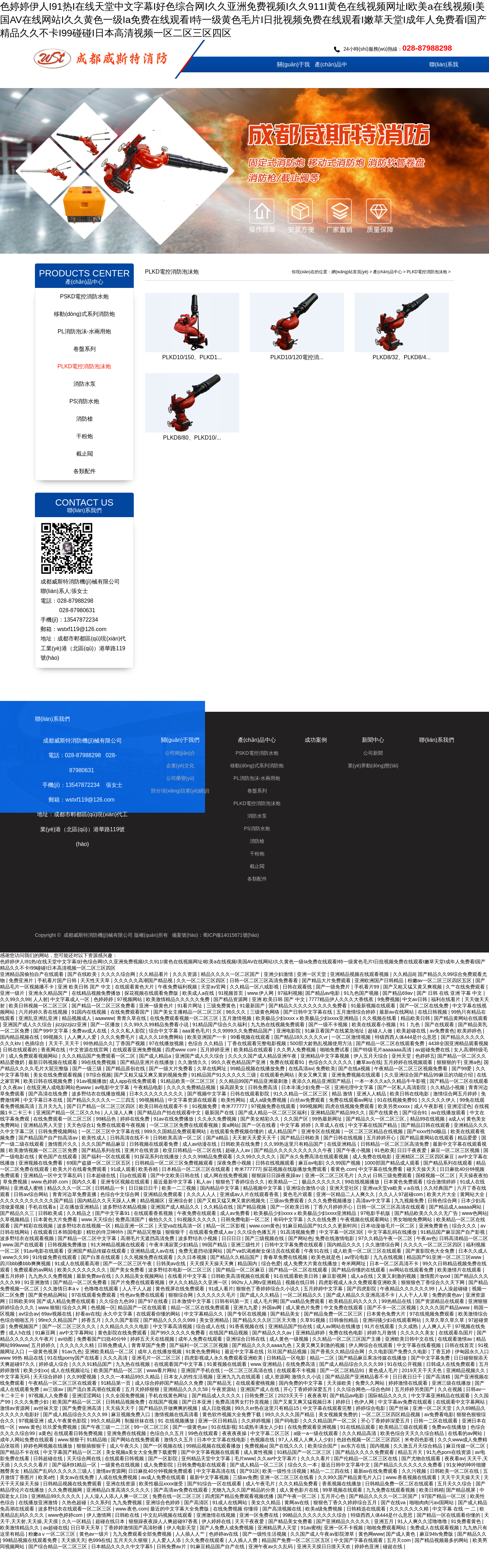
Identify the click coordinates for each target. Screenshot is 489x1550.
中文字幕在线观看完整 (328, 1408)
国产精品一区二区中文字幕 (88, 1238)
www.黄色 (29, 1427)
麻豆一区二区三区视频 (456, 1150)
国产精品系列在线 (101, 1150)
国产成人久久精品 (260, 1295)
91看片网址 (190, 1005)
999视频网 (311, 1106)
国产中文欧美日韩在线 (176, 1175)
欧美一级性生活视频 (285, 1471)
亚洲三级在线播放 (452, 1383)
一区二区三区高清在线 (249, 1370)
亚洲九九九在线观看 (239, 1376)
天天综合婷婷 (48, 1376)
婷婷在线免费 (135, 1119)
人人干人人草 (414, 1295)
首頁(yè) (256, 80)
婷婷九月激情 (382, 1332)
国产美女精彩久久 (260, 1119)
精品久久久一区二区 (70, 1188)
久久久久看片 (316, 1458)
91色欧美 (384, 1150)
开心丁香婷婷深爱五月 (308, 1389)
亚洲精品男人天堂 (43, 1125)
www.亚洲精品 (266, 1364)
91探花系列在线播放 (157, 1156)
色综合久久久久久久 (331, 1062)
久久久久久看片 (31, 1465)
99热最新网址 (327, 1119)
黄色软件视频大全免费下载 (232, 1414)
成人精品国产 (283, 1131)
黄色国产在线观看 (58, 1156)
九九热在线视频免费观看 (278, 1024)
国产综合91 (415, 1112)
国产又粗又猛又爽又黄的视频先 (232, 1200)
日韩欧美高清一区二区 (178, 1137)
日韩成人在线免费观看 (451, 1364)
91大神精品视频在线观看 (118, 1244)
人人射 (40, 999)
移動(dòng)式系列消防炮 (84, 314)
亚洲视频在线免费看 (41, 1163)
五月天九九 (51, 1106)
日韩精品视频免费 (125, 1402)
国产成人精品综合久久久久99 (352, 1364)
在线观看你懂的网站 (159, 1314)
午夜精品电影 (148, 1087)
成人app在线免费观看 (133, 1081)
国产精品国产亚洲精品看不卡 (357, 1376)
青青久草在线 (132, 1018)
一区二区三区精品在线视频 (374, 1131)
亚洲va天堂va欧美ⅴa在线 (392, 1188)
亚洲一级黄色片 (157, 1005)
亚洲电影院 (289, 1031)
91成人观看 (123, 1169)
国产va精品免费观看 (303, 1301)
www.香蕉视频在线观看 (412, 1477)
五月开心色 (333, 1496)
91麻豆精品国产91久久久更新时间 (320, 1226)
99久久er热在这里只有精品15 (267, 1408)
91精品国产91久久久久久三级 (224, 1075)
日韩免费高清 (263, 1087)
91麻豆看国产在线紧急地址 (335, 1031)
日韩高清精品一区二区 (463, 1238)
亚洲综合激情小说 (306, 1188)
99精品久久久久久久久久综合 (315, 1515)
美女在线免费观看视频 (58, 1075)
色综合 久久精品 (206, 1043)
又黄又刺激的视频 (397, 1276)
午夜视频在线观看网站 (365, 1219)
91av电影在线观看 (44, 1251)
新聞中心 (406, 80)
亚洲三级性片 (246, 1244)
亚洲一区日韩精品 (218, 1421)
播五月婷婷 (13, 1276)
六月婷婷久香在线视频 (44, 1012)
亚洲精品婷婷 (310, 1332)
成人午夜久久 (125, 1446)
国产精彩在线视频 (34, 1226)
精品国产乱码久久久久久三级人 (58, 1471)
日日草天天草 (86, 1527)
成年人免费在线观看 (201, 1339)
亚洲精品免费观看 (163, 1194)
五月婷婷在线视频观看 (409, 1062)
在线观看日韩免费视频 (79, 1433)
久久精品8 (404, 974)
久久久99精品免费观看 (208, 1156)
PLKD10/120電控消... (296, 357)
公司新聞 (373, 753)
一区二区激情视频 (351, 1037)
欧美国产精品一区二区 (119, 1370)
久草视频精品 (15, 1219)
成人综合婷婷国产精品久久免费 (170, 1383)
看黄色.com (343, 1169)
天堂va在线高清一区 (181, 1226)
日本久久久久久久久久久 (156, 1093)
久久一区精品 (77, 1521)
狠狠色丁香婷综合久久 (241, 1182)
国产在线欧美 (82, 974)
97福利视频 (290, 993)
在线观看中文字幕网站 (461, 1402)
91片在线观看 (379, 1326)
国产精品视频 (252, 1207)
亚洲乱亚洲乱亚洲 (39, 1018)
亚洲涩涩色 (459, 1106)
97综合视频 (98, 1075)
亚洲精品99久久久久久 (56, 1496)
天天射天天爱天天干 (255, 1137)
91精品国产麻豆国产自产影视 (453, 1232)
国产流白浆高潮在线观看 (94, 1389)
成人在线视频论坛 (71, 1370)
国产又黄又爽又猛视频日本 (303, 1402)
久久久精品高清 (360, 1433)
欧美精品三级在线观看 (404, 1427)
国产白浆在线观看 (101, 1257)
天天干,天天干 (65, 1043)
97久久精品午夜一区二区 (386, 1238)
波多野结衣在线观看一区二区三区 (75, 1509)
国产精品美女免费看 (291, 1521)
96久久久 (236, 1012)
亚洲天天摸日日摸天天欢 (324, 1546)
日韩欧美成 (51, 1213)
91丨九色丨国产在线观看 (427, 1024)
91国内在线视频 (90, 1012)
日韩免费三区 (260, 1395)
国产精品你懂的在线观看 (359, 1270)
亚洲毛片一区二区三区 (157, 1358)
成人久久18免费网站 (161, 1037)
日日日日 (231, 1238)
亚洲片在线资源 (142, 1150)
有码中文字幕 (288, 1219)
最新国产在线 (220, 1112)
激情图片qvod (435, 1276)
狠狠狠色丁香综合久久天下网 (433, 1282)
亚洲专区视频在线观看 (126, 1182)
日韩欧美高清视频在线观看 (241, 1276)
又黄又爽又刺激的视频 (321, 1345)
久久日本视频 (192, 1257)
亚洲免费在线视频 (127, 1433)
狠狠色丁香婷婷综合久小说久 (268, 1288)
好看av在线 (87, 1314)
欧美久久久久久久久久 (82, 1270)
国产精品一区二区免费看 (80, 1282)
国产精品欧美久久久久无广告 (426, 1213)
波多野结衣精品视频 (125, 1207)
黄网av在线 (297, 1502)
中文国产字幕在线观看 (359, 1540)
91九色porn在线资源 (449, 1452)
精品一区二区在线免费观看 (201, 1307)
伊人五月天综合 (371, 1056)
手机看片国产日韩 (57, 980)
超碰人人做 (381, 1031)
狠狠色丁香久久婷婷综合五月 (345, 1502)
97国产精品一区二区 (444, 1496)
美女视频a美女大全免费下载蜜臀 (142, 1452)
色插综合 (35, 1043)
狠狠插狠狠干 (91, 1446)
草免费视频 (16, 1182)
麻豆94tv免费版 (436, 1534)
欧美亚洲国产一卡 (207, 1037)
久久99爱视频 (82, 1376)
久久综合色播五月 (257, 1232)
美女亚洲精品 (214, 1320)
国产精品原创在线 (126, 1068)
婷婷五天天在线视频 (153, 1339)
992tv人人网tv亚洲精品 (257, 1282)
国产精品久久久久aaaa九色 (262, 1345)
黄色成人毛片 (383, 1370)
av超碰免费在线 (433, 1049)
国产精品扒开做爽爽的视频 (169, 1408)
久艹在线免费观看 (466, 987)
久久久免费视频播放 (330, 1200)
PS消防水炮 (84, 401)
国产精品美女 (285, 1314)
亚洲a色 (472, 1062)
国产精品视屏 (461, 1490)
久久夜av (13, 1087)
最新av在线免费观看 (376, 1471)
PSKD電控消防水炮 (84, 296)
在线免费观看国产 (130, 1012)
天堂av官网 (214, 987)
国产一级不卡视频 (328, 1024)
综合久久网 (75, 1307)
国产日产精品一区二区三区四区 (102, 1106)
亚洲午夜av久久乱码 (271, 1546)
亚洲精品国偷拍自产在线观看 (32, 974)
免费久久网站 (370, 1383)
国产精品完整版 (145, 1232)
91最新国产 (253, 1005)
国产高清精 (439, 1376)
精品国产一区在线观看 (143, 1307)
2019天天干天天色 (422, 1370)
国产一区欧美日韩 (290, 1207)
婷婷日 (344, 1402)
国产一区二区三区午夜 (128, 1263)
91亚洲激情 (37, 1282)
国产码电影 (287, 1421)
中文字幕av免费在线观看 (405, 1402)
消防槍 (84, 419)
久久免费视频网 (65, 1490)
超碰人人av (238, 1150)
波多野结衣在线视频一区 (84, 1226)
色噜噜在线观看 (102, 1288)
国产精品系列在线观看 (448, 1163)
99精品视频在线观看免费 (30, 1540)
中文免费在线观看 (344, 1307)
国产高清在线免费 (48, 1093)
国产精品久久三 (18, 1213)
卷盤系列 (84, 349)
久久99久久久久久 (256, 1156)
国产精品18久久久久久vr (301, 1037)
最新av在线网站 (397, 1012)
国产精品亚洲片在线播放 (147, 1062)
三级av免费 (245, 1477)
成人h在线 (20, 1332)
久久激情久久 (193, 1062)
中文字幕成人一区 (70, 999)
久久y (364, 1175)
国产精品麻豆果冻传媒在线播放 (373, 1358)
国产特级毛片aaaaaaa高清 (383, 1049)
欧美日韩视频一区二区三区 (39, 1005)
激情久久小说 (307, 1376)
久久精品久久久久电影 (125, 1326)
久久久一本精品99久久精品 (131, 1376)
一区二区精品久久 (303, 1295)
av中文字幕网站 (77, 1332)
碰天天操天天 (422, 1169)
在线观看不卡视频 (297, 1370)
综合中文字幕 (164, 1031)
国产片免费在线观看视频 (138, 1282)
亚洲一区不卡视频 (344, 1527)
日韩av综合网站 (32, 1194)
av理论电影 (357, 1257)
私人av (204, 1182)
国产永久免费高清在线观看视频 (315, 1156)
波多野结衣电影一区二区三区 (180, 1270)
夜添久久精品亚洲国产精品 (322, 1081)
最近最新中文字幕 (173, 1182)
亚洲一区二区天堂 (433, 1408)
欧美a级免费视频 (324, 1509)
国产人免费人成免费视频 (227, 1527)
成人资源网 (277, 1376)
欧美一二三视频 (179, 1188)
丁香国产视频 (131, 1043)
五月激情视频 (237, 1018)
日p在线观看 (133, 1175)
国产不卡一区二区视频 (392, 1307)
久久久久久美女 (418, 1332)
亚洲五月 (384, 1521)
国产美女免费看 (128, 1270)
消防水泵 (84, 384)
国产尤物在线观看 (421, 1458)
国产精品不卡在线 (20, 1452)
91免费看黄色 (466, 1521)
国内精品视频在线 (20, 1037)
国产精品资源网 (231, 999)
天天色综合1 (80, 1125)
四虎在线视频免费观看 (350, 1106)
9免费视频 (389, 999)
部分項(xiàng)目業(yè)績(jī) (180, 791)
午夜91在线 (317, 1251)
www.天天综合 (96, 1219)
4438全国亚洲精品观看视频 (458, 1043)
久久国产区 (296, 1119)
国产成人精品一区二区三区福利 (273, 1112)
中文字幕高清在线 (216, 1471)
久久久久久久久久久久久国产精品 (37, 1200)
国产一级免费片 (333, 987)
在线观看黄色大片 (135, 987)
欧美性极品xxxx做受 (161, 1483)
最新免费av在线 (94, 1276)
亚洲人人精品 (372, 1093)
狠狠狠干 (175, 1232)
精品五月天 (411, 1452)
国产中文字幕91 (113, 1213)
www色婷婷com (66, 1515)
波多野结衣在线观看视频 (27, 1238)
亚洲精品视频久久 (466, 1370)
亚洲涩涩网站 (87, 1395)
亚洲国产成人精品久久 (176, 1207)
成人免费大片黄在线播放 (310, 1263)
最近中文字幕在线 (245, 1351)
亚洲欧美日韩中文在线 (410, 1339)
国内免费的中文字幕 (301, 1383)
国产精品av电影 (323, 993)
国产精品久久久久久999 (170, 1320)
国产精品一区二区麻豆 (241, 1270)
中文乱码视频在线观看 (168, 1515)
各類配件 (84, 471)
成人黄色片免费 (303, 1307)
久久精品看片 (154, 974)
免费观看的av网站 (34, 1270)
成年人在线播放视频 (160, 1351)
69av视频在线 (57, 1314)
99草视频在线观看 (342, 1490)
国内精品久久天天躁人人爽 (107, 1200)
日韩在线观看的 (20, 1049)
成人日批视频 (217, 1408)
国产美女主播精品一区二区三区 (188, 1012)
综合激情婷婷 (441, 1182)
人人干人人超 (137, 1288)
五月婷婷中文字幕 (324, 1288)
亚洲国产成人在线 (260, 1389)
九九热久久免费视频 (51, 1276)
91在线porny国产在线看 (73, 1358)
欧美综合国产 (323, 1446)
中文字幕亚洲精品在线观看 (441, 1395)
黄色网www (371, 1534)
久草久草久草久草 (445, 1320)
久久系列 (100, 1502)
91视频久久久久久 (197, 1219)
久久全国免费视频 (125, 1395)
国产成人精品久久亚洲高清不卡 (361, 1295)
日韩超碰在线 (48, 1458)
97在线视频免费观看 (432, 1314)
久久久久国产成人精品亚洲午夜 (263, 1056)
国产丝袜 (399, 1408)
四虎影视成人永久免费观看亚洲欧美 (358, 1282)
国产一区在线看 (259, 1125)
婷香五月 (91, 1320)
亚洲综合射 (181, 1200)
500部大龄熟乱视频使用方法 (321, 1043)
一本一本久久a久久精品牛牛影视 (391, 1081)
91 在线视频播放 (176, 1421)
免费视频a (256, 1446)
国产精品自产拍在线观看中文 (169, 1112)
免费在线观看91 (288, 1062)
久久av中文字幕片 (277, 1458)
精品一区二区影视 (226, 1226)
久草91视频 (313, 1320)
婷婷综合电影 (371, 1408)
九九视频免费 (409, 1200)
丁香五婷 (441, 1351)
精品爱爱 (468, 1137)
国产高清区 (197, 1502)
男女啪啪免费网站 (413, 1219)
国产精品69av (398, 993)
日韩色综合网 (443, 1200)
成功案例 (368, 80)
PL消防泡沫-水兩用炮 (84, 331)
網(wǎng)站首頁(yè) (349, 271)
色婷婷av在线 (224, 1534)
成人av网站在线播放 (339, 1326)
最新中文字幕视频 (210, 1477)
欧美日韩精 (431, 1490)
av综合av (29, 1314)
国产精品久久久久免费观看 (365, 1452)
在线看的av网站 (466, 1433)
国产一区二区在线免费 (425, 1005)
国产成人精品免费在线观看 (67, 1301)
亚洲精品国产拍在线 (291, 1326)
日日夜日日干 (408, 1376)
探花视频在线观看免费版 (152, 993)
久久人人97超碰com (401, 1194)
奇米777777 (235, 1106)
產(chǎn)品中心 (387, 271)
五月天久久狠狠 (131, 1540)
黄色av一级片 (94, 1534)
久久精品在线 (219, 1207)
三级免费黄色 (221, 1005)
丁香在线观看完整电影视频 (257, 1043)
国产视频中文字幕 (207, 1093)
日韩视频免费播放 (68, 1244)
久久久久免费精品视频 (192, 1087)
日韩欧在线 (128, 1515)
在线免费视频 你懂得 (236, 1509)
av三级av (53, 1389)
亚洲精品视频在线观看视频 (360, 974)
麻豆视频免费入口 (131, 1414)
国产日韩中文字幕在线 (308, 1012)
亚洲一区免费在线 (259, 1515)
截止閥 (84, 454)
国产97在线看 (153, 1301)
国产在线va (394, 1502)
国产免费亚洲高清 (82, 1408)
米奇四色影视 (419, 1439)
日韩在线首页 (460, 1345)
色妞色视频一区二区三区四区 (369, 1439)
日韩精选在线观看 (366, 1509)
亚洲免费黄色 (434, 1226)
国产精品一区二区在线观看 (459, 1081)
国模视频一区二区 (436, 1175)
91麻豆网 (46, 1332)
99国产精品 (215, 1244)
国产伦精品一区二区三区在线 (366, 1458)
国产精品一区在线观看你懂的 (449, 1515)
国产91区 (250, 1471)
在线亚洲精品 (342, 1144)
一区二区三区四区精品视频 (392, 1414)
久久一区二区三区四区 (201, 980)
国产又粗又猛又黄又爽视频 (413, 987)
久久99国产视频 (344, 1163)
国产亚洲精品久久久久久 (343, 1521)
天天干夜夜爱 (250, 1521)
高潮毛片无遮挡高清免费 (148, 1238)
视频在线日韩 (300, 1282)
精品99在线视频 (428, 1119)
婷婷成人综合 (54, 1364)
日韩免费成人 (113, 1345)
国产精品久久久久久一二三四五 (102, 1100)
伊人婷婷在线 (217, 1521)
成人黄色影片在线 (299, 1490)
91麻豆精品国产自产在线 (218, 1546)
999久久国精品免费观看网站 (175, 1131)
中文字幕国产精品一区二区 (73, 1452)
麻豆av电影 (310, 1163)
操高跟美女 (233, 1087)
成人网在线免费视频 (226, 1175)
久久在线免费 (322, 1219)
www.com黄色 (264, 1226)
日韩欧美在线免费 (241, 1144)
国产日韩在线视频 (343, 1137)
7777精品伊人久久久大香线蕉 (342, 999)
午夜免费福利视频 (178, 987)
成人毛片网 (265, 1301)
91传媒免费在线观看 (55, 1257)
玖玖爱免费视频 (60, 1427)
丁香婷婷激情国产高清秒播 (134, 1527)
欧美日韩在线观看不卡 (164, 1106)
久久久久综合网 (119, 974)
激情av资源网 (15, 1408)
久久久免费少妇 (32, 1402)
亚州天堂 (402, 1056)
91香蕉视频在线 (247, 1326)
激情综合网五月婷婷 (456, 1093)
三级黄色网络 (265, 1012)
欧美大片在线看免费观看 (80, 1169)
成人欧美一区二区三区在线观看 (368, 1251)
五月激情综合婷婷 (356, 1012)
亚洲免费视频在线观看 (356, 1075)
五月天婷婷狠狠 (143, 1389)
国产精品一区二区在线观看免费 (391, 1043)
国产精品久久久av (272, 1332)
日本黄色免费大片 (386, 1314)
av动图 (66, 1339)
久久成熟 (408, 1326)
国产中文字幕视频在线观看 (211, 1452)
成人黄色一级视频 (289, 1339)
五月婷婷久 (44, 1345)
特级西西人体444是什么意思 (406, 1037)
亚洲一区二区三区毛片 (330, 1175)
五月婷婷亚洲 (215, 1049)
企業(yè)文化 (180, 765)
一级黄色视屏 (43, 1351)
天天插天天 (73, 1540)
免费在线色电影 (346, 1332)
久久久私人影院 (128, 1031)
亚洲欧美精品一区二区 (110, 1351)
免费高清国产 (130, 1219)
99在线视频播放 (363, 1182)
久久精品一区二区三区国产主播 (347, 1339)
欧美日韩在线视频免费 (48, 1081)
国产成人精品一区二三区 (257, 1465)
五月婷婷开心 (381, 1137)
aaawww (104, 1018)
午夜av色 (426, 1238)
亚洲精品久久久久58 (186, 1389)
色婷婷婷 (104, 999)
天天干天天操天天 (461, 1477)
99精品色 (106, 1119)
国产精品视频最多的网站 (442, 1540)
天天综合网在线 (84, 1458)
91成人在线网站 (230, 1502)
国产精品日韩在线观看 (426, 1125)
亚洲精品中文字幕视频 (325, 1056)
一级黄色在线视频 (121, 1465)
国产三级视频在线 (265, 1238)
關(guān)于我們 (180, 740)
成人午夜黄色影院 (68, 1421)
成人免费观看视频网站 (34, 1056)
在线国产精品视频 (229, 1332)
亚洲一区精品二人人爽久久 (346, 1194)
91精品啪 (97, 1439)
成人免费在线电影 (372, 1156)
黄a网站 (230, 1125)
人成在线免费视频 (118, 1477)
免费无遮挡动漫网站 (201, 1251)
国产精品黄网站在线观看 (461, 1018)
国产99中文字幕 (51, 1031)
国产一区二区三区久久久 (69, 1326)
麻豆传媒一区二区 (466, 1446)
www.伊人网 (261, 993)
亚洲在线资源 (121, 1483)
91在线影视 (223, 1427)
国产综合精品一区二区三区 (58, 1546)
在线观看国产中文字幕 (179, 1364)
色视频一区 (103, 1307)
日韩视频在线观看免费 (154, 1144)
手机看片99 (367, 987)
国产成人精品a (156, 1056)
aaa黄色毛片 (196, 1031)
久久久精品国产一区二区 (330, 1421)
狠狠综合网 (181, 1295)
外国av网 (272, 1307)
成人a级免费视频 (268, 1100)
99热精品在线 (397, 1301)
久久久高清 (116, 1358)
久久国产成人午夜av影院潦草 (323, 1534)
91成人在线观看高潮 (77, 1263)
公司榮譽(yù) (180, 778)
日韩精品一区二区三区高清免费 (395, 1144)
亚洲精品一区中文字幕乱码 (53, 1175)
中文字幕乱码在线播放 (393, 1232)
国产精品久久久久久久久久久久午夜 (294, 1150)
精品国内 (248, 1263)
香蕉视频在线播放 (342, 1483)
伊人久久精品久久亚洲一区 (199, 1282)
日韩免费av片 (172, 1546)
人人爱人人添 (167, 1540)
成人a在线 (362, 1276)
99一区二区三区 (152, 1427)
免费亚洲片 (22, 980)
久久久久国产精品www (445, 1307)
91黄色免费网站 (204, 1351)
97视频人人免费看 (48, 1395)
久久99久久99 (15, 999)
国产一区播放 (105, 1024)
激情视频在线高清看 (177, 1414)
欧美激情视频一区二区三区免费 (44, 1150)
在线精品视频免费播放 (97, 993)
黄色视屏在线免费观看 (180, 1288)
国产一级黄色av (191, 1427)
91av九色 (72, 1351)
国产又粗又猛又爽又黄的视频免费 (151, 1075)
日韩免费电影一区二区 (246, 1219)
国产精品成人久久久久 (217, 1395)
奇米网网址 (354, 1263)
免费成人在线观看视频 (435, 1527)
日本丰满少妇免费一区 (306, 1087)
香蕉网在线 (54, 1049)
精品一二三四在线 (330, 1471)
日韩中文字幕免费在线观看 (294, 1244)
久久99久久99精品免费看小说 (157, 1024)
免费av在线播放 (450, 1427)
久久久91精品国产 (92, 1364)
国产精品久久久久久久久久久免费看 (308, 1005)
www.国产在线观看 (24, 1244)
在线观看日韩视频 (125, 1458)
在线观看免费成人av (212, 1232)
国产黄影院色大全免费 (431, 1251)
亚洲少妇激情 (279, 974)
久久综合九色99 (117, 1301)
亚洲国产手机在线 (201, 1370)
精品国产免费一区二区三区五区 (296, 1540)
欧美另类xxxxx (394, 1106)
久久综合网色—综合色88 (364, 1389)
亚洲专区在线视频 (321, 1131)
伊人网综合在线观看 (371, 1345)
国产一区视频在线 (163, 1446)
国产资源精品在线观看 (440, 1301)
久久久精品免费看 (299, 1483)
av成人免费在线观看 (164, 1477)
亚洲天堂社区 (344, 1188)
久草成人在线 (330, 1125)
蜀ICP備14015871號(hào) (231, 935)
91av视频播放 (91, 1081)
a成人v (456, 1119)
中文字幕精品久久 (204, 1314)
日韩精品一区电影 (287, 1358)
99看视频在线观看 (251, 1037)
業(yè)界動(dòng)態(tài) (373, 765)
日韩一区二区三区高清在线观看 (391, 1207)
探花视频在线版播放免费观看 (295, 1169)
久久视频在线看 (380, 1018)
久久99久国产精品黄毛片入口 (350, 1477)
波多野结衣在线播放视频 (99, 1093)
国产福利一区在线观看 (106, 1156)
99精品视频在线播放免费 (258, 1068)
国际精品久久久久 (388, 1395)
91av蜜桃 (311, 1527)
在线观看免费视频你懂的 (237, 1131)
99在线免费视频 (99, 1062)
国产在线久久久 (287, 1446)
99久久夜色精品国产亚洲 (239, 1062)
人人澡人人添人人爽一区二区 (117, 1496)
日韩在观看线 (298, 987)
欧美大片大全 (442, 1194)
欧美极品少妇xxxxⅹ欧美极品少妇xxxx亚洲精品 (308, 1018)
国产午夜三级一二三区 (106, 1427)
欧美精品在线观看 (254, 1049)
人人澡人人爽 (119, 1112)
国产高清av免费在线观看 (181, 1490)
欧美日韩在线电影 (410, 1093)
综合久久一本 (303, 1465)
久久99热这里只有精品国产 (294, 1144)
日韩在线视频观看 (275, 1163)
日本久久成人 (473, 1251)
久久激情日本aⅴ (62, 1288)
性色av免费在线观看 (143, 1295)
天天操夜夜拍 (473, 1175)
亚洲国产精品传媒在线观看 (97, 1251)
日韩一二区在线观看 (436, 1421)
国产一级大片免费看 (171, 1068)
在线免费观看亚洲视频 (312, 1427)
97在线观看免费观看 (94, 1295)
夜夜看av (455, 1458)
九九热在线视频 (133, 1364)
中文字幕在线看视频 (419, 1345)
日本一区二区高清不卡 (395, 1263)
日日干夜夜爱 (412, 1150)
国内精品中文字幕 (220, 1188)
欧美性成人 (95, 1137)
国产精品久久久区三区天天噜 (265, 1320)
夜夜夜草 (317, 1395)
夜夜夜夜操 (235, 1433)
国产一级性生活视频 (265, 1534)
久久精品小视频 (448, 1087)
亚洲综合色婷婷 (163, 1502)
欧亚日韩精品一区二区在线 (193, 1150)
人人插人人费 (243, 1540)
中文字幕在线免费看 (381, 1169)
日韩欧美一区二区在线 (455, 1471)
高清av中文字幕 (374, 1200)
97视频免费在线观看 (274, 1106)
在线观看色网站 (277, 1075)
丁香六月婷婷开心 (333, 1207)
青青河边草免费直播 (75, 1194)
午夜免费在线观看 (197, 1213)
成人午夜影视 (429, 1106)
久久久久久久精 (77, 1345)
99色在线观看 (203, 1433)
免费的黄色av (447, 1295)
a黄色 (45, 1433)
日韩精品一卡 (110, 1188)
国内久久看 (85, 1182)
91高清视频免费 (298, 1232)
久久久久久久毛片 (217, 1295)
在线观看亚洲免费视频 (137, 1049)
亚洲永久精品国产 (48, 993)
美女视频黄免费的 (339, 1414)
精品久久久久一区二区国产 (231, 974)
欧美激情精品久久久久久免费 (178, 999)
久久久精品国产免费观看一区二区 (99, 1056)
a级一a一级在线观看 (316, 1433)
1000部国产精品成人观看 (392, 1163)
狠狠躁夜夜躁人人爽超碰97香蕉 (164, 1521)
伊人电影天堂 (182, 1527)
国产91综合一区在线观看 (215, 1483)
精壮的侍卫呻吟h (105, 1232)
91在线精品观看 (358, 1427)
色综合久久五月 (167, 1433)
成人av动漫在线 (200, 1144)
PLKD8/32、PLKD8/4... (402, 357)
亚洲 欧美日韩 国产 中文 (85, 987)
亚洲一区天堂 (312, 974)
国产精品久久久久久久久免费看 (409, 1465)
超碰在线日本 (110, 1521)
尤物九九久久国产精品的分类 (244, 1490)
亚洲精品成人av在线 (153, 1251)
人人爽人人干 (437, 1326)
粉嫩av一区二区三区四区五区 (440, 980)
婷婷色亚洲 (367, 1546)
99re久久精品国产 (58, 1320)
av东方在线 (354, 1446)
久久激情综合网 (383, 1244)
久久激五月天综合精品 (418, 1446)
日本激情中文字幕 (192, 1301)
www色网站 (474, 1213)
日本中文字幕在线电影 (222, 1439)
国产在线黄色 (384, 1112)
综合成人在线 (211, 1326)
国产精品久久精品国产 (235, 1257)
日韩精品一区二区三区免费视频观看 (174, 1163)
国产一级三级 (87, 1068)
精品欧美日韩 (416, 1018)
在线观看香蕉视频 (154, 1213)
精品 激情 (343, 1093)
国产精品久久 (472, 1534)
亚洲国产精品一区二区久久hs (68, 1112)
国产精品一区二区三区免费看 (104, 1005)
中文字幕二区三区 (270, 1433)
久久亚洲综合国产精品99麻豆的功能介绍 (429, 1075)
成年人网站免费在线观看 (27, 1439)
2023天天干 (291, 1395)
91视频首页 (231, 993)
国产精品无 (220, 1383)
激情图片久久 (63, 1144)
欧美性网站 (234, 1100)
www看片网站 (162, 1370)
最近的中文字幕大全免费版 (180, 1509)
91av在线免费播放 (174, 1119)
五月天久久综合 (455, 1483)
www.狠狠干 (71, 1439)
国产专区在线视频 (247, 1314)
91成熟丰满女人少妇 (262, 1427)
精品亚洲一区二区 (135, 1226)
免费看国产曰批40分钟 (102, 1339)
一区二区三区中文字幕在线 (111, 1131)
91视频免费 (205, 1106)
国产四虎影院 (362, 1288)
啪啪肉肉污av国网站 (432, 1502)
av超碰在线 (55, 1527)
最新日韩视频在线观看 (53, 1062)
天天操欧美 (340, 1383)
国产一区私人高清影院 (402, 1087)
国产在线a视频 (355, 1068)
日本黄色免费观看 (404, 1182)
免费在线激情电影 (335, 1238)
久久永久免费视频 (217, 1119)
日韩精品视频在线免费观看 (73, 1483)
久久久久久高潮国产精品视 (144, 980)
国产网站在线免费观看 (136, 1439)
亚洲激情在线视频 (216, 1515)
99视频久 (53, 1037)
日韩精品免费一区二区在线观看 (400, 1483)
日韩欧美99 (21, 1301)
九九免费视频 (127, 1502)
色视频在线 (263, 1439)
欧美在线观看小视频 (374, 1024)
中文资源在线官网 (89, 1049)
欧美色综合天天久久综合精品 (412, 1433)
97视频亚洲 (32, 1421)
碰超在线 (393, 1546)
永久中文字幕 (118, 1314)
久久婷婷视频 (256, 1421)
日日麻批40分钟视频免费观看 (161, 1471)
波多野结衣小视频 (198, 1238)
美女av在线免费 (78, 1477)
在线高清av (301, 1068)
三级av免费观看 (287, 1200)
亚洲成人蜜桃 (29, 1188)
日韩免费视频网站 (58, 1131)
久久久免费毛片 (118, 1037)
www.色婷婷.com (50, 1182)
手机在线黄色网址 (168, 1395)
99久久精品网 (106, 1421)
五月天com (399, 1540)
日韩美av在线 (171, 1263)
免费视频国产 (24, 1326)
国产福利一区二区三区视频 (199, 1345)
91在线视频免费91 (398, 1100)
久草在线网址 (212, 1068)
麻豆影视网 (335, 1276)
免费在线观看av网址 (352, 1100)
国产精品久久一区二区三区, (376, 1119)
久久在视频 (451, 1389)
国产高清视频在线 (282, 1509)
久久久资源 (185, 974)
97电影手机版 (376, 1213)
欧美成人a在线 (199, 993)
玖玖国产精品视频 (288, 1351)
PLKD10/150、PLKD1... (192, 357)
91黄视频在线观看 (227, 1364)
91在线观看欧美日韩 (296, 1276)
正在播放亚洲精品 (80, 1207)
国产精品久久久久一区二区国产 (384, 1496)
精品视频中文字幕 (263, 1188)
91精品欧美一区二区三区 (188, 1081)
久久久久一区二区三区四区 (433, 1244)
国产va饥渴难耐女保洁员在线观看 (263, 1251)
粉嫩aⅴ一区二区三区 (52, 1534)
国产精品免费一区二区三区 (334, 1314)
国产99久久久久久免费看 (178, 1332)
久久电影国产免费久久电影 (398, 1351)
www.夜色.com (132, 1509)
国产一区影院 (163, 1458)
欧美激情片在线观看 (460, 1270)
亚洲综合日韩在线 (246, 1339)
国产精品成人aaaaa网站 (456, 1207)
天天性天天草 (95, 980)
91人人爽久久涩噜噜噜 (422, 1521)
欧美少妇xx (35, 1370)
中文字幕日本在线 (43, 1100)
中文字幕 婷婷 (296, 1125)
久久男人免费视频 (297, 1049)
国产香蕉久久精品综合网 (338, 1351)
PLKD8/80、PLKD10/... (192, 438)
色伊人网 (364, 1402)
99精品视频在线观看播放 (214, 1446)
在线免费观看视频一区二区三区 (185, 1018)
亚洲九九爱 (246, 1307)
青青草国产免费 (149, 1345)
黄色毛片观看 (298, 1194)
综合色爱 (271, 1263)
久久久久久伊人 (439, 1100)
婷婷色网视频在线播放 (48, 1446)
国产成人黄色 (401, 1534)
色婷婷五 (425, 1056)
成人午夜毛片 (261, 1483)
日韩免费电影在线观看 (202, 1465)
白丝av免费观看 (308, 1100)
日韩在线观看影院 (250, 1093)
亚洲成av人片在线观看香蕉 (250, 1194)
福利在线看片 (446, 999)
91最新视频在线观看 (374, 1005)
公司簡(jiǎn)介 (180, 753)
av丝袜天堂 (47, 1408)
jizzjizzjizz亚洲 (72, 1024)
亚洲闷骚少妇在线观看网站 (393, 1320)
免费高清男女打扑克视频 (242, 1402)
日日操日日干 (144, 1188)
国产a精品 (218, 1137)
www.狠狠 (48, 1307)
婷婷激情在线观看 (408, 1383)
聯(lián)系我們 (436, 740)
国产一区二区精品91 (343, 1370)
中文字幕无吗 (15, 1376)
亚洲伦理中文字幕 (354, 1087)
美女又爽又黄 (313, 1075)
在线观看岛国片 (456, 1332)
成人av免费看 (235, 1213)
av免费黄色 (442, 1031)
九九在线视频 (388, 1257)
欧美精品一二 (283, 1182)
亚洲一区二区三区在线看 (287, 1477)
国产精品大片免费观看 (327, 980)
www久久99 (16, 1257)
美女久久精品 (266, 1502)
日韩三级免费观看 (393, 1175)
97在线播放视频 (167, 1043)
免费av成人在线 (90, 1031)
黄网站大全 (473, 1194)
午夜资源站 (225, 1389)
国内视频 (380, 1446)
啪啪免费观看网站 (387, 1527)
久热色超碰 (75, 1502)
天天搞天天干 (120, 1408)
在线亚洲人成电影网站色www (59, 1087)
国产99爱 (462, 1068)
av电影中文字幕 (113, 1087)
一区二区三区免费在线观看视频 (184, 1125)
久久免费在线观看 (205, 1540)
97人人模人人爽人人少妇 (306, 1439)
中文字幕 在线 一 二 (454, 1509)
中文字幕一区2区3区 (342, 1232)
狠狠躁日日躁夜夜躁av (276, 1175)
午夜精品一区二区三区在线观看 (63, 1383)
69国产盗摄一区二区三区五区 (99, 1163)
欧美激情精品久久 (20, 1527)
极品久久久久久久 (322, 1182)
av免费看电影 (439, 1414)
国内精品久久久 (345, 1244)
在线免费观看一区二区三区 (63, 1119)
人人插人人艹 (190, 1534)
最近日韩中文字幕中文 (346, 1465)
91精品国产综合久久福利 (220, 1024)
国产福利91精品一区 (75, 1465)
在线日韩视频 (433, 1012)
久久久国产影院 (122, 1320)
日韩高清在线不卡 (130, 1137)
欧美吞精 (148, 1169)
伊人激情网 (99, 1515)
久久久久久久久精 (409, 1509)
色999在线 (99, 1540)
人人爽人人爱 (82, 1037)
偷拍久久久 (161, 1219)
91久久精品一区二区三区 (301, 1093)
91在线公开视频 (405, 1364)
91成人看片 (221, 1288)
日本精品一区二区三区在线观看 (197, 1169)
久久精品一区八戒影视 (255, 987)
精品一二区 (323, 1358)
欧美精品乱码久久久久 (354, 1301)
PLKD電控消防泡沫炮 (84, 366)
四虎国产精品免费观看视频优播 (240, 1496)
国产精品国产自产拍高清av (49, 1137)
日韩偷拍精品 (344, 1320)
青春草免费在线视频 (286, 1257)
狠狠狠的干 (449, 1062)
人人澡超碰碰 (453, 1288)
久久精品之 (80, 1213)
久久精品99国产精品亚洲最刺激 (254, 1081)
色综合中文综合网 (120, 1194)
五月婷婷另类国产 (415, 1389)
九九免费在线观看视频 (391, 1490)
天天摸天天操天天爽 (212, 1263)
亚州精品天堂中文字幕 (206, 1458)
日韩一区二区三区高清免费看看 (264, 980)
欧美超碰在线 (411, 1031)
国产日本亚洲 (197, 1402)
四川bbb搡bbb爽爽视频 (26, 1263)
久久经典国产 (439, 1188)
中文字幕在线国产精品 (373, 1125)
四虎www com (181, 1049)
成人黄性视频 (258, 1452)
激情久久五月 (179, 1439)
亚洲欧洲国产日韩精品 (380, 980)
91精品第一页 (116, 1383)
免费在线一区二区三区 (177, 1496)
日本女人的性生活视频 (189, 1376)
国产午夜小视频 (354, 1150)
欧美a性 (47, 1477)
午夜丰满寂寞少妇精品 (174, 1244)
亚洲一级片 (13, 993)
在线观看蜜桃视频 (256, 1383)
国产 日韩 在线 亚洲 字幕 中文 (450, 993)
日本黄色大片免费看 (56, 1219)
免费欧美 (325, 1068)
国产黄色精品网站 (48, 1295)
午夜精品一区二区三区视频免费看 (411, 1068)
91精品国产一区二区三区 (305, 1452)
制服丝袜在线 (140, 1421)
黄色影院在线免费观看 (123, 1332)
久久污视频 (415, 1471)
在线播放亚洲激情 (39, 1502)
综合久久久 (465, 1226)
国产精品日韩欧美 (300, 1137)
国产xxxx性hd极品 (427, 1131)
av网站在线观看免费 (412, 1270)
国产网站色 (300, 1238)
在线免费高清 (301, 1364)
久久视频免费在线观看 (149, 1257)
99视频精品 (152, 1100)
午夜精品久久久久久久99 (408, 1288)
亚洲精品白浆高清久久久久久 (118, 1490)
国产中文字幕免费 (431, 1358)
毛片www (244, 1458)
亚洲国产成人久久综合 (28, 1024)
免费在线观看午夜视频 (121, 1125)
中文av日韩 (415, 999)
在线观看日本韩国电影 (58, 1232)
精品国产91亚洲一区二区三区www (445, 1257)
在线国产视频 (163, 1402)
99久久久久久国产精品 (290, 1414)
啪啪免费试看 (335, 1049)
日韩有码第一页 (232, 1301)
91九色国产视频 (362, 993)
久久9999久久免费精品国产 (242, 1031)
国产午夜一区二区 (297, 1496)
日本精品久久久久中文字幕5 (122, 1546)
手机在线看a (42, 1207)
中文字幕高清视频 (173, 1326)
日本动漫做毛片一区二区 (388, 1226)
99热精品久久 (98, 1043)
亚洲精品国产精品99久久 (338, 1112)
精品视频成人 (77, 1018)
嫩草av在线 (368, 1062)
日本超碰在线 (101, 1175)
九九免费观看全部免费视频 (143, 1534)
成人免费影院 (159, 1465)
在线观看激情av (456, 1339)
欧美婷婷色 (470, 1031)
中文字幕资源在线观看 (193, 1100)
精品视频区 (153, 1200)
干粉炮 (84, 436)
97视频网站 (130, 999)
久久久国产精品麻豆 (104, 1144)
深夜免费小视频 (235, 1163)
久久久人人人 (202, 1194)
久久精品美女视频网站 (140, 1276)
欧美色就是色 (326, 1257)
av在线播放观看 (449, 1112)
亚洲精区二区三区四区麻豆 (425, 1156)
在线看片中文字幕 (188, 1276)
